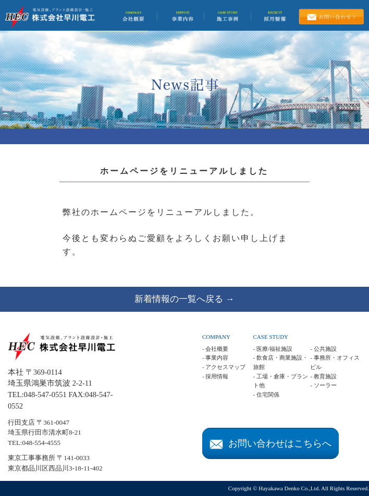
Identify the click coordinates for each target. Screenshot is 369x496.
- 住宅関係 (266, 394)
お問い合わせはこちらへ (270, 443)
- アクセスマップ (223, 367)
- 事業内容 (215, 357)
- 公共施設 (323, 349)
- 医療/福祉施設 (272, 349)
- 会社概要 (215, 349)
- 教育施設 (323, 376)
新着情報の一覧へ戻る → (184, 299)
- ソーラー (323, 385)
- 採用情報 (215, 376)
